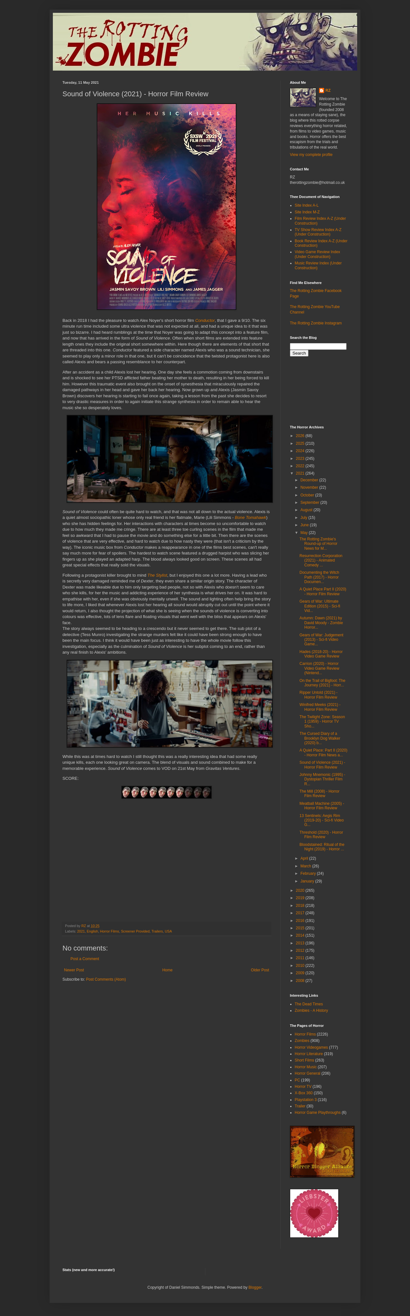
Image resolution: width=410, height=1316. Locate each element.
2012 (301, 950)
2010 (301, 965)
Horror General (307, 1073)
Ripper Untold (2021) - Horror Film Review (318, 694)
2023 (301, 458)
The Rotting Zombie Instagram (316, 323)
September (310, 502)
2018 (301, 905)
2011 (301, 958)
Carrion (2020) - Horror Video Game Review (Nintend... (319, 668)
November (309, 487)
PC (297, 1080)
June (305, 525)
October (307, 495)
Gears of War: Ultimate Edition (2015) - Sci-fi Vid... (319, 606)
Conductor (205, 320)
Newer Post (74, 970)
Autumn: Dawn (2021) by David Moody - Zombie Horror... (321, 623)
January (307, 881)
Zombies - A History (311, 1010)
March (306, 866)
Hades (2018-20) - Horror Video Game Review (321, 653)
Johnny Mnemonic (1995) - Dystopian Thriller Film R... (322, 779)
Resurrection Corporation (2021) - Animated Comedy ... (320, 560)
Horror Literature (309, 1054)
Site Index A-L (307, 205)
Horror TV (303, 1086)
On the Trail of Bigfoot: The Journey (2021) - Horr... (322, 682)
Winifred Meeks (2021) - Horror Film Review (319, 706)
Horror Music (306, 1067)
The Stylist (157, 575)
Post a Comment (84, 959)
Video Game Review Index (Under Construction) (317, 254)
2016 (301, 920)
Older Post (260, 970)
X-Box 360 (304, 1093)
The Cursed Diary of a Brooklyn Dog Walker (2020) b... (319, 738)
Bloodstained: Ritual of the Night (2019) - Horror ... (321, 846)
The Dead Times (309, 1004)
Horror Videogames (311, 1047)
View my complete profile (311, 154)
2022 (301, 466)
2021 (81, 931)
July (304, 517)
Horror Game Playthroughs (317, 1112)
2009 (301, 973)
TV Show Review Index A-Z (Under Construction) (318, 232)
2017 (301, 913)
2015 (301, 928)
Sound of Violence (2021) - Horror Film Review (322, 764)
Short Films (304, 1060)
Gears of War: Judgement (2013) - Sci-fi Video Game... (321, 640)
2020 (301, 890)
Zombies (302, 1040)
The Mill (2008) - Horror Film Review (319, 793)
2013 (301, 943)
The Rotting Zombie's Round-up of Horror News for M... (318, 544)
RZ (328, 90)
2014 (301, 935)
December (309, 480)
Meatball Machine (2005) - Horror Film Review (321, 805)
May (304, 532)
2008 (301, 980)
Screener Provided (135, 931)
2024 (301, 451)
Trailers (157, 931)
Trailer (300, 1106)
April (304, 858)
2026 (301, 436)
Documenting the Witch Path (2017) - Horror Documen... (319, 577)
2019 (301, 898)
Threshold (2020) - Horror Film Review (321, 834)
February (308, 873)
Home (167, 970)
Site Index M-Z (307, 212)
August (307, 510)
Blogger (255, 1287)
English (92, 931)
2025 (301, 443)
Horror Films (109, 931)
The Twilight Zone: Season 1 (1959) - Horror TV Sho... (322, 721)
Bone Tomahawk (250, 517)
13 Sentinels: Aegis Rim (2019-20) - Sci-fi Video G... (321, 820)
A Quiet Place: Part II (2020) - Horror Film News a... (323, 752)
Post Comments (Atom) (106, 979)
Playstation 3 (306, 1099)
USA (168, 931)
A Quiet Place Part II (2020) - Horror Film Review (322, 591)
